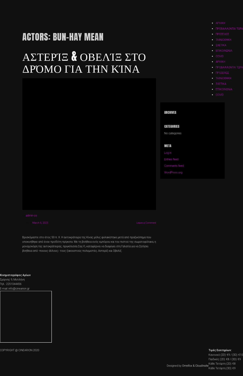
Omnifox (187, 365)
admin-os (31, 215)
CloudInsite (202, 365)
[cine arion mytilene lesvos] (26, 317)
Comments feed (174, 165)
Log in (167, 152)
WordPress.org (173, 172)
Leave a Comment (146, 222)
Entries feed (171, 159)
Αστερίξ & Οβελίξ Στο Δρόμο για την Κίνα (84, 62)
